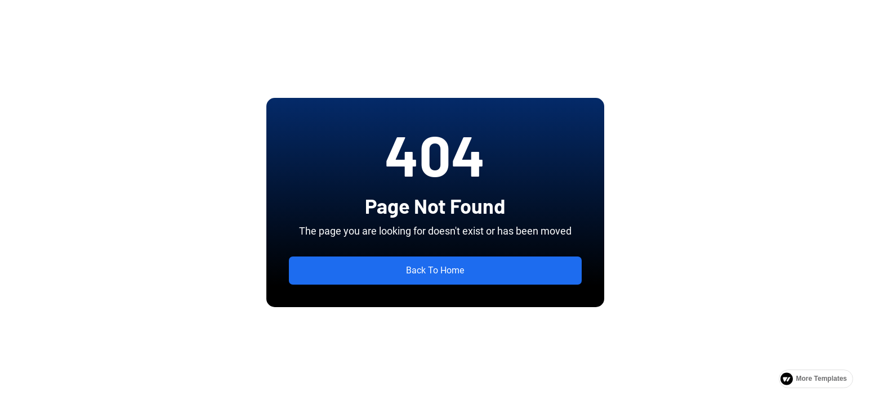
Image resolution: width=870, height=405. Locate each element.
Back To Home (435, 270)
